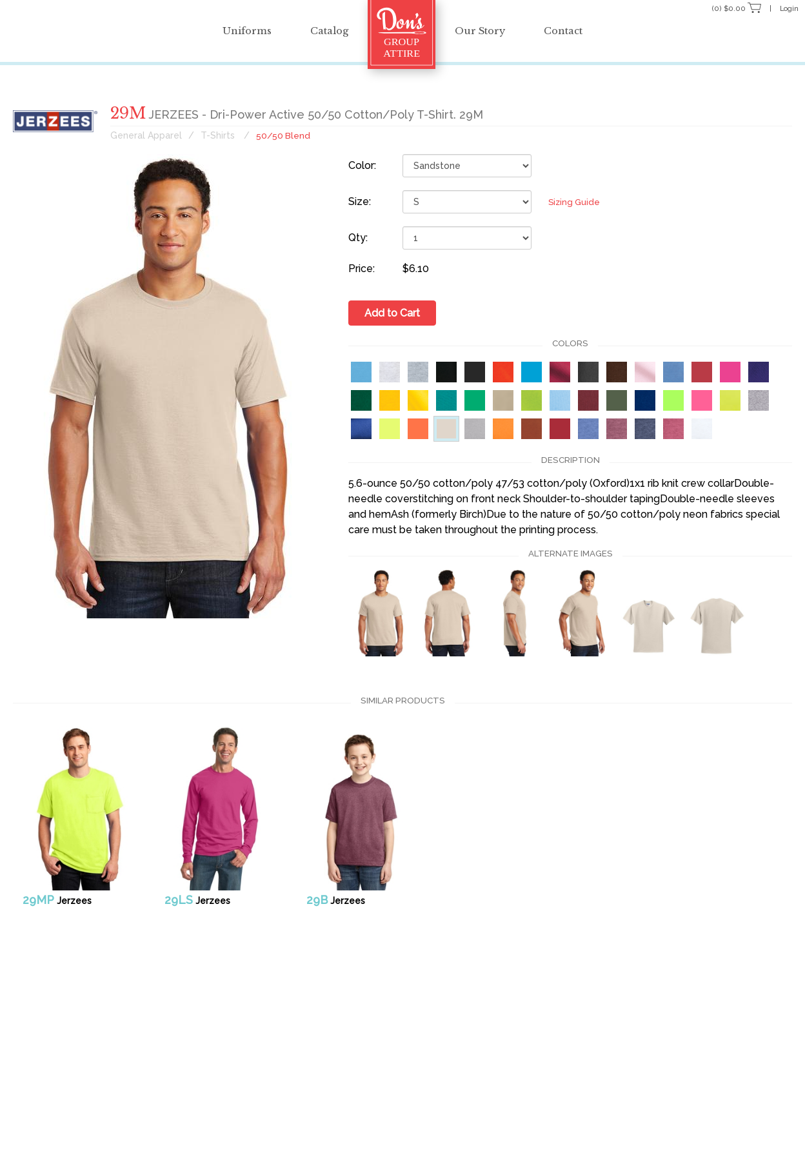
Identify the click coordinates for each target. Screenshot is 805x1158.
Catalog (322, 30)
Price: (361, 268)
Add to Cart (392, 312)
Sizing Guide (563, 202)
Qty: (358, 237)
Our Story (486, 30)
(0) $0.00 (729, 8)
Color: (362, 165)
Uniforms (228, 30)
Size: (359, 201)
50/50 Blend (283, 135)
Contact (582, 30)
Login (787, 8)
